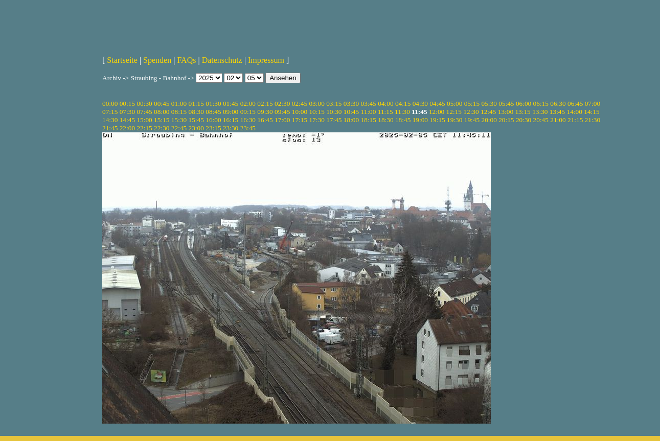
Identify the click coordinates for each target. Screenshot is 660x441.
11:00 (368, 111)
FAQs (186, 60)
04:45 (437, 103)
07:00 (592, 103)
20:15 (506, 120)
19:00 (420, 120)
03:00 (316, 103)
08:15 (179, 111)
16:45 (264, 120)
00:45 (161, 103)
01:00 (179, 103)
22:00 (127, 128)
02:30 (282, 103)
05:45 (506, 103)
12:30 (471, 111)
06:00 (523, 103)
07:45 (144, 111)
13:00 (505, 111)
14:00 (574, 111)
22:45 (179, 128)
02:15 (264, 103)
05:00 (454, 103)
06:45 (575, 103)
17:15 (299, 120)
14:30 (110, 120)
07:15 (110, 111)
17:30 (316, 120)
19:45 (472, 120)
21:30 (592, 120)
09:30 (264, 111)
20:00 (488, 120)
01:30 (213, 103)
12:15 (454, 111)
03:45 (368, 103)
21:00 (557, 120)
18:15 (368, 120)
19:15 (437, 120)
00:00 (110, 103)
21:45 (110, 128)
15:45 (196, 120)
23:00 (196, 128)
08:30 (196, 111)
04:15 (403, 103)
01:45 (230, 103)
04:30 (420, 103)
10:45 (351, 111)
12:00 (436, 111)
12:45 (488, 111)
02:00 (248, 103)
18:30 (385, 120)
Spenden (157, 60)
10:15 (316, 111)
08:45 (213, 111)
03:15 (334, 103)
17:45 (334, 120)
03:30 (351, 103)
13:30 (540, 111)
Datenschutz (222, 60)
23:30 (230, 128)
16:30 (248, 120)
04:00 (385, 103)
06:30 (557, 103)
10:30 (334, 111)
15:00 (144, 120)
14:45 (127, 120)
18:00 (351, 120)
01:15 (196, 103)
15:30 (179, 120)
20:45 (541, 120)
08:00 (161, 111)
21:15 (575, 120)
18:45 (403, 120)
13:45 (557, 111)
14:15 (591, 111)
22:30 (161, 128)
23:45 (248, 128)
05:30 (488, 103)
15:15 (161, 120)
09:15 (248, 111)
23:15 (213, 128)
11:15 (385, 111)
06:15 (541, 103)
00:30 (144, 103)
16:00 (213, 120)
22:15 (144, 128)
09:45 (282, 111)
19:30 (454, 120)
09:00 (230, 111)
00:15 (127, 103)
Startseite (122, 60)
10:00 (299, 111)
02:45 (299, 103)
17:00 (282, 120)
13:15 (522, 111)
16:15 (230, 120)
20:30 (523, 120)
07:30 (127, 111)
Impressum (266, 60)
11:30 (402, 111)
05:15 (472, 103)
